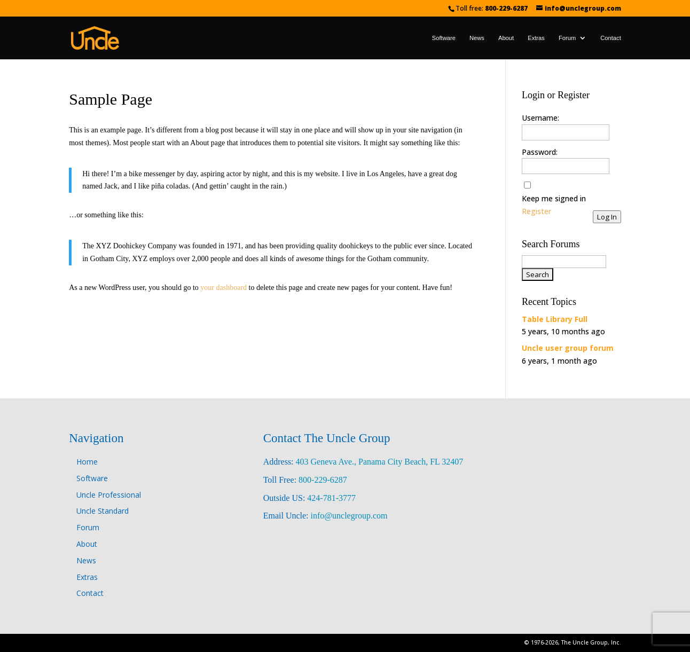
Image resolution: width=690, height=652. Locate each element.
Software (444, 38)
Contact (610, 38)
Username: (540, 118)
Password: (540, 152)
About (506, 38)
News (476, 38)
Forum (567, 38)
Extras (536, 38)
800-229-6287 (506, 8)
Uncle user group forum (568, 348)
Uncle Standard (102, 511)
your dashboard (223, 288)
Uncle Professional (108, 495)
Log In (607, 217)
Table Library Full (554, 319)
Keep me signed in (554, 198)
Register (536, 211)
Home (87, 462)
